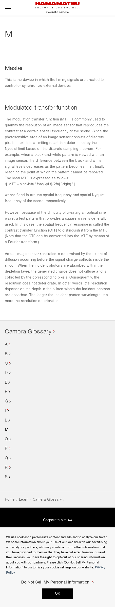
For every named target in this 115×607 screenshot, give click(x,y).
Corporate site (55, 520)
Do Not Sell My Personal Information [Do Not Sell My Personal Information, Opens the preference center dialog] (55, 582)
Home (10, 499)
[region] (57, 567)
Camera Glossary (28, 332)
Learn (24, 499)
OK (57, 593)
